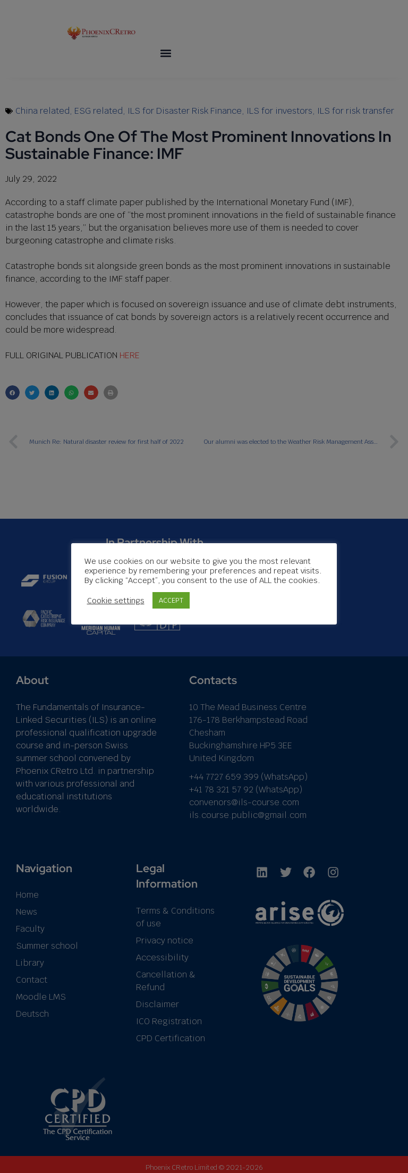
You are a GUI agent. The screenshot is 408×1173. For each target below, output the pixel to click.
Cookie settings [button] (115, 600)
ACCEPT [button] (171, 600)
